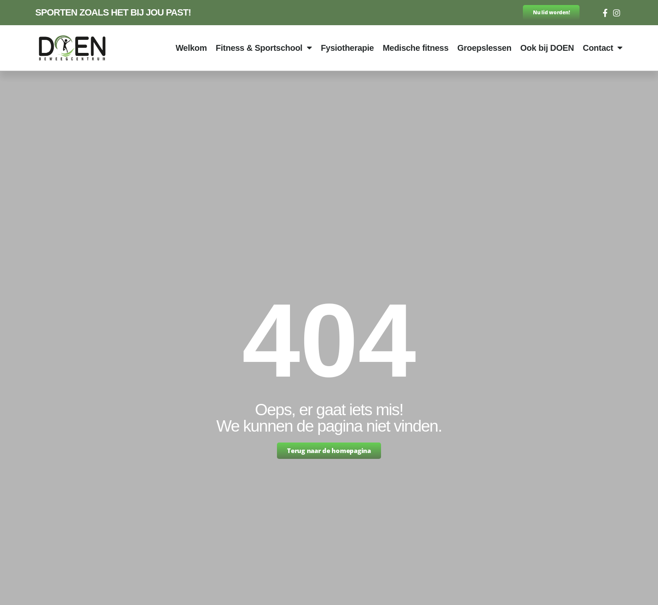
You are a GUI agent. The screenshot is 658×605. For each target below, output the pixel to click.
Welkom (191, 47)
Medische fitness (416, 47)
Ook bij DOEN (547, 47)
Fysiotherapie (347, 47)
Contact (603, 47)
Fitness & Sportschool (264, 47)
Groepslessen (484, 47)
